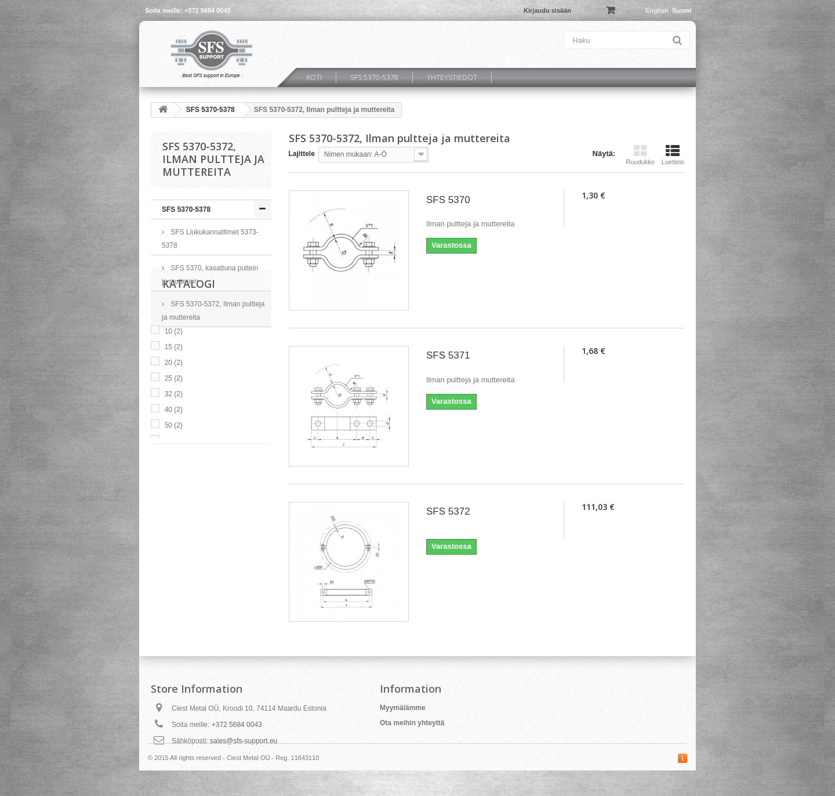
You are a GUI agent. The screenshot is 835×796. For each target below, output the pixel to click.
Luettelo (673, 154)
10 (174, 407)
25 (174, 454)
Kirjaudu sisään (547, 10)
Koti (314, 77)
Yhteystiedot (452, 77)
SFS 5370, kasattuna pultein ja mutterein (210, 274)
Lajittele (302, 154)
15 (174, 422)
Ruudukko (640, 154)
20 (174, 438)
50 (174, 501)
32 (174, 469)
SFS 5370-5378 (374, 77)
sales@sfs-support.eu (243, 741)
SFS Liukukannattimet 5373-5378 (210, 238)
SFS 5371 (448, 355)
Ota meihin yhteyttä (412, 723)
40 (174, 485)
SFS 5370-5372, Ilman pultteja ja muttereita (213, 310)
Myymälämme (403, 708)
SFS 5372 (448, 511)
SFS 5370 (448, 199)
